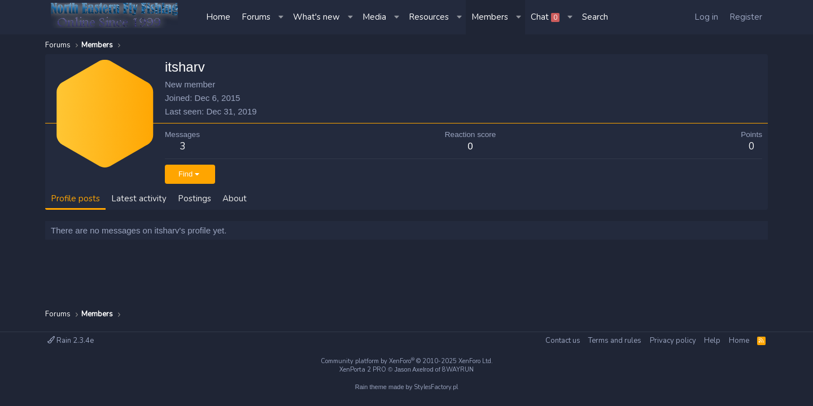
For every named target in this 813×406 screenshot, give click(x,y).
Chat (545, 17)
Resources (429, 17)
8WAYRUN (458, 369)
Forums (256, 17)
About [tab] (234, 198)
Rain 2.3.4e (70, 341)
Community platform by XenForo (407, 361)
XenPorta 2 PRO (362, 369)
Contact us (562, 341)
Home (218, 17)
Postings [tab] (194, 198)
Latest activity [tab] (139, 198)
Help (712, 341)
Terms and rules (614, 341)
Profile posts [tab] (75, 198)
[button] (281, 17)
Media (374, 17)
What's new (316, 17)
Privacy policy (673, 341)
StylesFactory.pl (436, 387)
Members (489, 17)
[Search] (595, 17)
